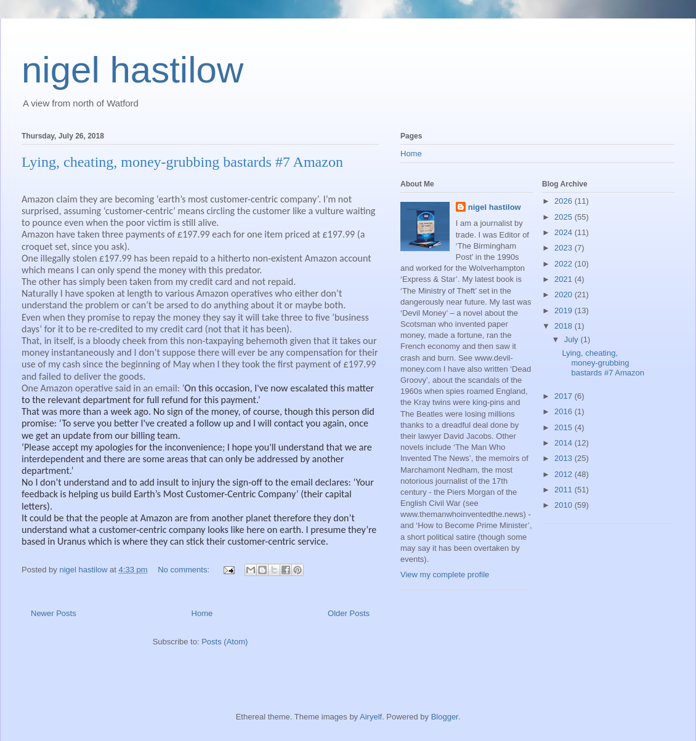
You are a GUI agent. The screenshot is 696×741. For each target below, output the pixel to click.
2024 (564, 232)
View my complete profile (444, 574)
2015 (564, 427)
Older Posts (349, 613)
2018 (564, 325)
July (572, 339)
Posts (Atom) (224, 641)
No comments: (184, 569)
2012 (564, 474)
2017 (564, 396)
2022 (564, 263)
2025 (564, 217)
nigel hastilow (132, 69)
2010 (564, 505)
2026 (564, 201)
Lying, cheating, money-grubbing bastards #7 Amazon (182, 162)
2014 (564, 442)
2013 (564, 458)
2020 (564, 294)
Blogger (444, 716)
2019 (564, 310)
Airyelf (371, 716)
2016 (564, 411)
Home (202, 613)
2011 (564, 489)
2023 (564, 247)
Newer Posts (53, 613)
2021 (564, 279)
